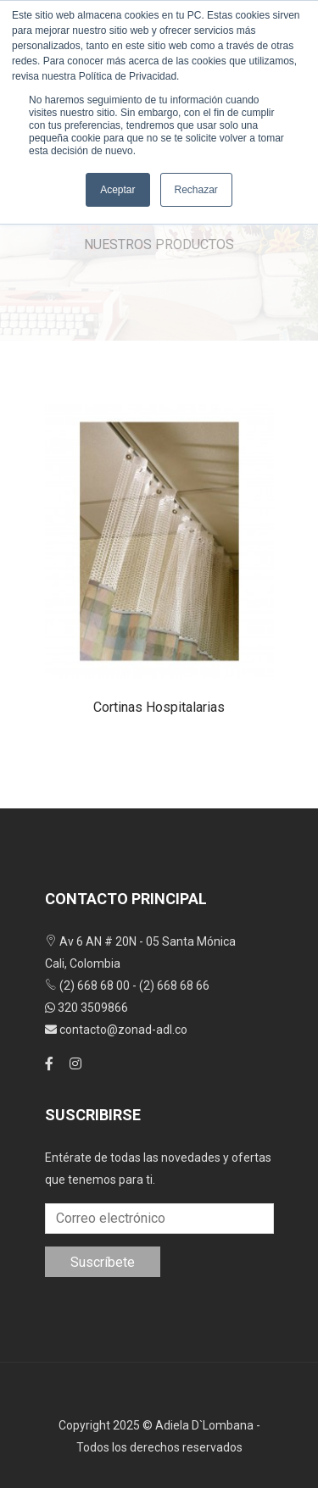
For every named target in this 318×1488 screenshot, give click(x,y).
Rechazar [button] (196, 190)
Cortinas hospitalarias (159, 707)
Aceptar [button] (117, 190)
